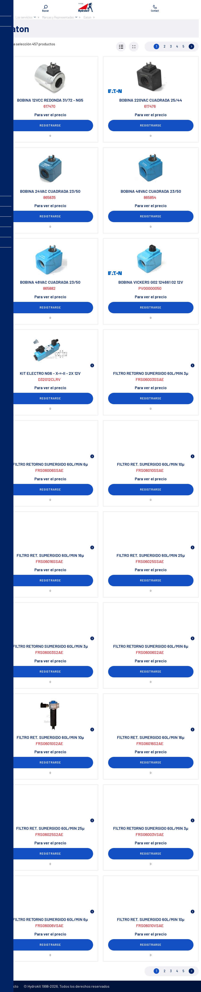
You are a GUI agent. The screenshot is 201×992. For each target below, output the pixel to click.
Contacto (11, 986)
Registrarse (50, 125)
